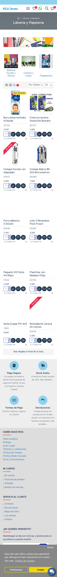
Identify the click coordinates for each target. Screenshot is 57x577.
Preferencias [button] (16, 570)
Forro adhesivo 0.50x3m (11, 222)
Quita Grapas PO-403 (15, 324)
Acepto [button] (40, 570)
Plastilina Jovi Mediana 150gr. (38, 274)
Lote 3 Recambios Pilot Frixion (39, 222)
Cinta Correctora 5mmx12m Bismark (40, 119)
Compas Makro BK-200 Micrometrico (40, 171)
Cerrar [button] (50, 547)
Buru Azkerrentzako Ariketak (14, 119)
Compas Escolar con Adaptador (14, 171)
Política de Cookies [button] (25, 560)
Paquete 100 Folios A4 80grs (13, 274)
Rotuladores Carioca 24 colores (41, 326)
